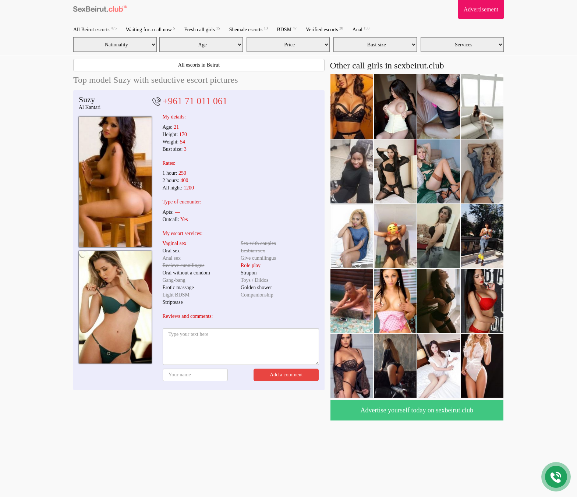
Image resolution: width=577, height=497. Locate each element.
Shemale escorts (248, 29)
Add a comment (286, 374)
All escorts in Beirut (199, 65)
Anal (361, 29)
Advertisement (481, 9)
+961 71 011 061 (195, 101)
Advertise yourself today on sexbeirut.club (417, 410)
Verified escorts (324, 29)
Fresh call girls (202, 29)
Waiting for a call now (150, 29)
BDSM (287, 29)
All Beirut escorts (95, 29)
